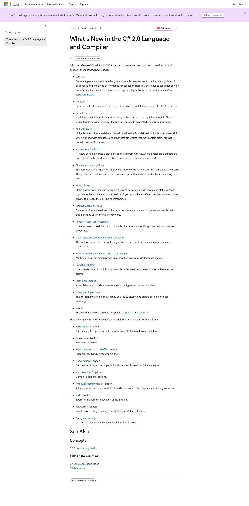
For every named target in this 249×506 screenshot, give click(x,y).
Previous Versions (89, 28)
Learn (73, 28)
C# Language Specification (84, 463)
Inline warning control (88, 292)
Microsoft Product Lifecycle (92, 15)
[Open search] (234, 4)
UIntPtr (142, 312)
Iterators (80, 101)
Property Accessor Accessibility (93, 221)
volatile (80, 308)
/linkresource (83, 372)
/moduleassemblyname (89, 383)
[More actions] (176, 28)
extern (106, 214)
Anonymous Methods (88, 149)
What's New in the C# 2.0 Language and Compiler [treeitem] (26, 41)
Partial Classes (83, 113)
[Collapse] (46, 26)
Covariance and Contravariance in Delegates (100, 237)
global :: (85, 174)
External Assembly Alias (89, 205)
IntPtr (128, 312)
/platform (81, 406)
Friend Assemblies (86, 280)
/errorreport (82, 326)
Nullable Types (84, 128)
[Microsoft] (6, 4)
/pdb (78, 395)
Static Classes (83, 185)
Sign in (242, 4)
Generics (81, 76)
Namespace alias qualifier (90, 165)
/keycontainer (83, 349)
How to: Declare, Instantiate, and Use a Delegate (102, 253)
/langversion (83, 360)
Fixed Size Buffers (85, 264)
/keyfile (103, 349)
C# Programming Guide (83, 448)
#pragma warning (86, 418)
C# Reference (77, 468)
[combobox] (25, 32)
